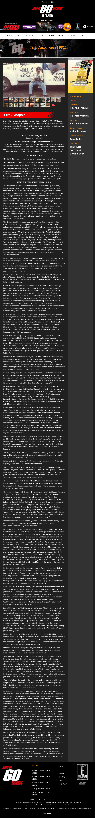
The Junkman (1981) (41, 789)
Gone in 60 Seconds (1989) (41, 777)
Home (9, 36)
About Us (30, 36)
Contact (84, 36)
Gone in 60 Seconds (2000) (41, 771)
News (60, 36)
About (62, 770)
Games (42, 36)
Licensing (71, 36)
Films (18, 36)
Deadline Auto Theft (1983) (42, 793)
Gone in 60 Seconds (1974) (41, 784)
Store (52, 36)
